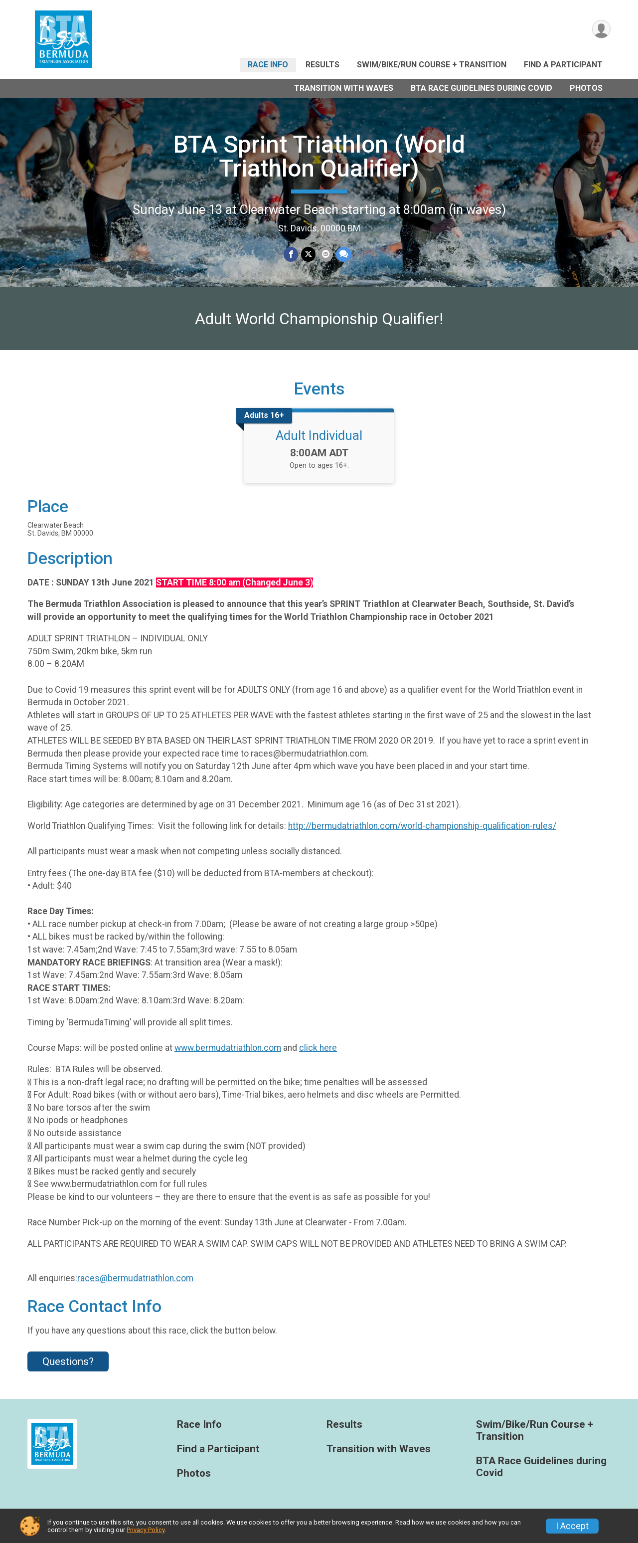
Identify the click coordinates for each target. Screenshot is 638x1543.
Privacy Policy (145, 1530)
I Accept (572, 1526)
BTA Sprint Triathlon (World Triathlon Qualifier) (319, 156)
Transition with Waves (343, 88)
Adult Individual (319, 435)
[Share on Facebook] (291, 254)
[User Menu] (601, 29)
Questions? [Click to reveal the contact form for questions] (68, 1361)
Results (322, 64)
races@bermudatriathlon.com (135, 1278)
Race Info (268, 64)
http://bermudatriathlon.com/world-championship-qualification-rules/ (422, 826)
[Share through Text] (343, 254)
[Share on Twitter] (308, 254)
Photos (586, 88)
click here (318, 1048)
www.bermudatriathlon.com (227, 1048)
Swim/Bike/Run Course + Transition (431, 64)
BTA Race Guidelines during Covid (481, 88)
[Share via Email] (326, 254)
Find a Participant (563, 64)
